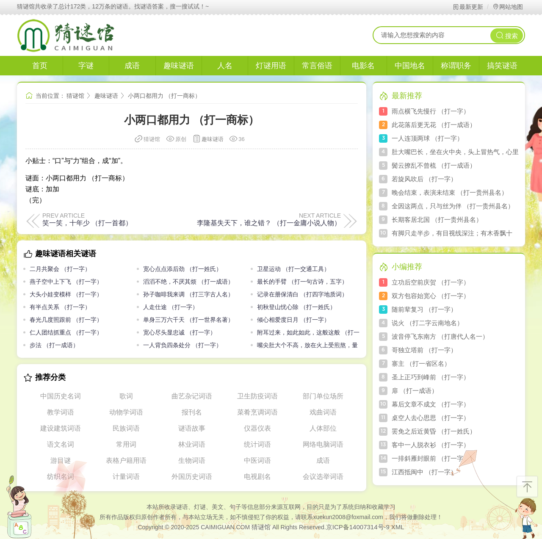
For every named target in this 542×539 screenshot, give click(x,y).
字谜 (86, 65)
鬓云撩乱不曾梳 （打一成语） (434, 165)
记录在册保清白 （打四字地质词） (302, 294)
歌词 (126, 396)
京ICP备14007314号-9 (358, 527)
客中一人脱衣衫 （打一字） (431, 444)
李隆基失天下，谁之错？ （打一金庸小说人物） (269, 222)
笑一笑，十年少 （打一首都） (87, 222)
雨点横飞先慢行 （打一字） (431, 111)
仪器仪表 (257, 428)
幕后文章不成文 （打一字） (431, 404)
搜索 (507, 35)
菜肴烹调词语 (257, 412)
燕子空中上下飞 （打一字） (66, 281)
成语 (132, 65)
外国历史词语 (191, 476)
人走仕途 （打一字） (170, 307)
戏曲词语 (323, 412)
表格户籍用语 (126, 460)
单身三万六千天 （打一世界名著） (188, 319)
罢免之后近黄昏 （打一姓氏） (434, 431)
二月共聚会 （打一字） (60, 268)
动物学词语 (126, 412)
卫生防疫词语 (257, 396)
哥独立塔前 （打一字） (424, 350)
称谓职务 (456, 65)
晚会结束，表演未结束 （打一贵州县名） (450, 192)
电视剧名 (257, 476)
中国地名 (410, 65)
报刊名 (192, 412)
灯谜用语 (271, 65)
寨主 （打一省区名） (421, 363)
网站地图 (507, 6)
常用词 (126, 444)
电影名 (363, 65)
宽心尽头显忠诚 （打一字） (179, 332)
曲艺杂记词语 (191, 396)
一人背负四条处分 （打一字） (182, 345)
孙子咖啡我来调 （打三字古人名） (188, 294)
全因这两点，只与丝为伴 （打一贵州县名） (453, 206)
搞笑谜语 (502, 65)
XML (397, 527)
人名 (224, 65)
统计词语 (257, 444)
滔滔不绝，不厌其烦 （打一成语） (188, 281)
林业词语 (191, 444)
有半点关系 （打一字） (60, 307)
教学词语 (60, 412)
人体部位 (323, 428)
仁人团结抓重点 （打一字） (66, 332)
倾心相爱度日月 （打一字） (293, 319)
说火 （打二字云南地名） (427, 322)
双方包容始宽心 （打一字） (431, 295)
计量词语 (126, 476)
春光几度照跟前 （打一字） (66, 319)
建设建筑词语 (60, 428)
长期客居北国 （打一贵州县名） (437, 219)
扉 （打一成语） (415, 390)
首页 (39, 65)
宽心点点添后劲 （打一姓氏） (182, 268)
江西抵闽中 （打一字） (424, 471)
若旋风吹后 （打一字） (424, 178)
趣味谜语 (178, 65)
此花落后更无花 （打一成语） (434, 124)
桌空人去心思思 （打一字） (431, 417)
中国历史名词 (60, 396)
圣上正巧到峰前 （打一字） (431, 377)
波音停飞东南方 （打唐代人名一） (440, 336)
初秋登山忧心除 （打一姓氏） (296, 307)
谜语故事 (191, 428)
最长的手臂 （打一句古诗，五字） (302, 281)
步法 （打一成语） (54, 345)
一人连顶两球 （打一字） (427, 138)
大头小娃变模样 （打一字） (66, 294)
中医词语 (257, 460)
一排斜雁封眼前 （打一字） (431, 458)
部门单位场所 (323, 396)
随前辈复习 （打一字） (424, 309)
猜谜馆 (75, 96)
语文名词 (60, 444)
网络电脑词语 (323, 444)
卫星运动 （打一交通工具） (293, 268)
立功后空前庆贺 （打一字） (431, 282)
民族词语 (126, 428)
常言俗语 (317, 65)
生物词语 (191, 460)
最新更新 (467, 6)
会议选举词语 (323, 476)
